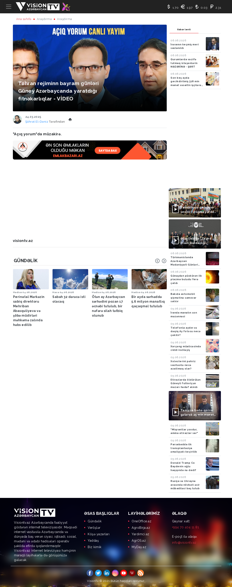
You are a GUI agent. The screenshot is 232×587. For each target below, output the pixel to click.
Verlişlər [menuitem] (94, 527)
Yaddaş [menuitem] (93, 540)
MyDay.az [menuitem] (139, 547)
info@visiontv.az (184, 542)
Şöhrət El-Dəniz (37, 121)
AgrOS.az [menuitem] (139, 540)
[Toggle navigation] (8, 6)
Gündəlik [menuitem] (94, 521)
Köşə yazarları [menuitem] (98, 534)
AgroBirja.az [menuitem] (141, 527)
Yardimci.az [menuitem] (140, 534)
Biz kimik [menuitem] (94, 547)
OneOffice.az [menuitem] (141, 521)
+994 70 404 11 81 (185, 527)
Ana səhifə (24, 19)
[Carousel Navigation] (161, 261)
